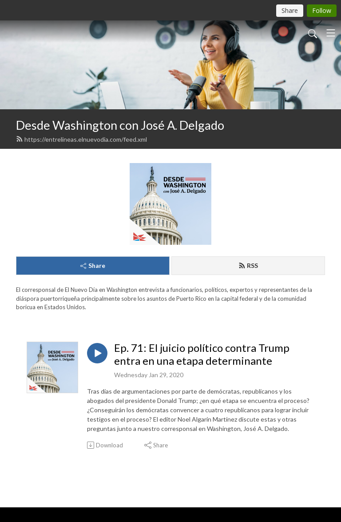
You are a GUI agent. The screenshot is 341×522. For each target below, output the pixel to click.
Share (92, 265)
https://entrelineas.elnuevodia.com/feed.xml (81, 139)
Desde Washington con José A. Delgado (120, 125)
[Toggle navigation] (331, 32)
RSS (248, 265)
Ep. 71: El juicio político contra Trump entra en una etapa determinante (201, 354)
